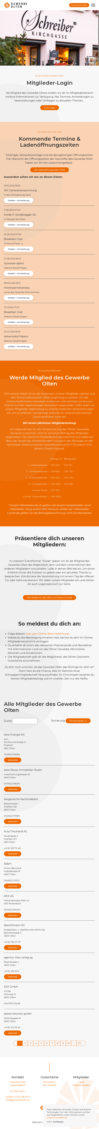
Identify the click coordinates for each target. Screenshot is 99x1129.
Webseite (12, 760)
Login (81, 1082)
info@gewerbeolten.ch (18, 1100)
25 (79, 1043)
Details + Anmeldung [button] (18, 200)
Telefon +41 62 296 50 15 (18, 1097)
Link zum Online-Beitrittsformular (47, 633)
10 (68, 1043)
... (74, 1043)
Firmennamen (78, 721)
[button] (93, 5)
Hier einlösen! (49, 1085)
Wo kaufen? (49, 1082)
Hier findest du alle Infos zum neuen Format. (49, 597)
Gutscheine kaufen (79, 5)
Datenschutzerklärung (57, 1117)
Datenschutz (39, 1122)
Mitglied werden (81, 1085)
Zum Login (49, 107)
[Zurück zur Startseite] (15, 5)
